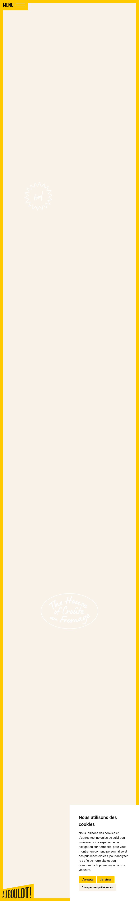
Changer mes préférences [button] (97, 887)
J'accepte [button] (87, 879)
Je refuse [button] (105, 879)
